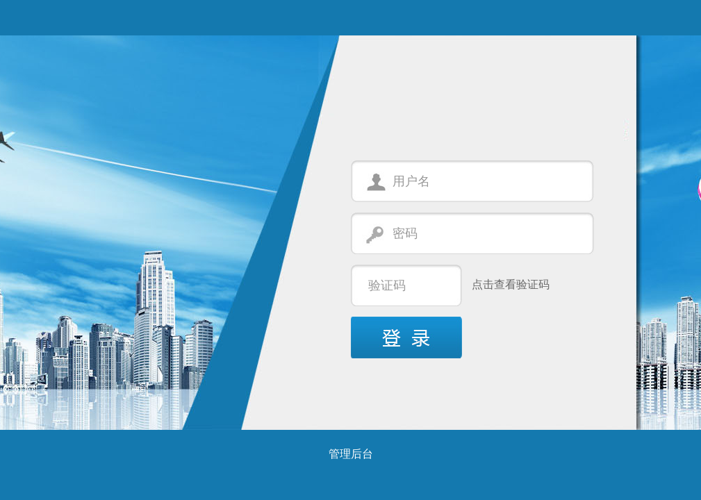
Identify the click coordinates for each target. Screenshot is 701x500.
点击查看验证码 (511, 284)
